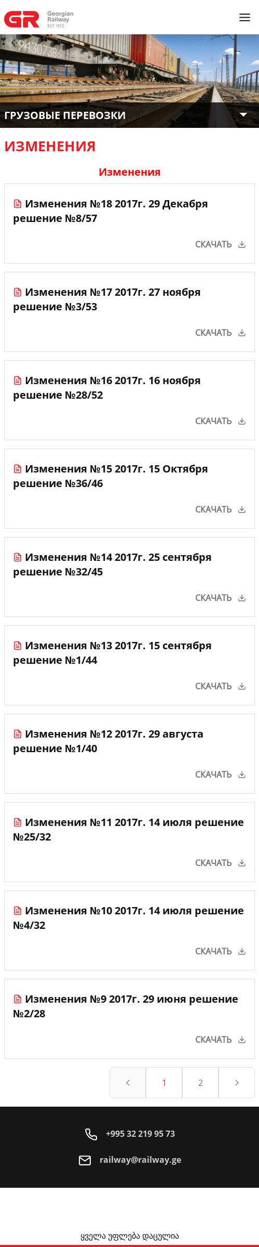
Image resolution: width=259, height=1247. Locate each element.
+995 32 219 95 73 (130, 1133)
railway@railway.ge (129, 1159)
